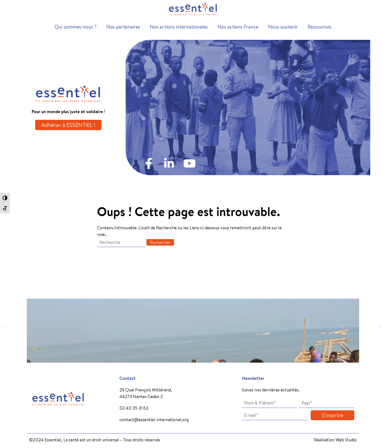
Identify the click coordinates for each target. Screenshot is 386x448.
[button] (5, 327)
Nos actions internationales (179, 26)
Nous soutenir (283, 26)
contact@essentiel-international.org (154, 420)
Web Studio (346, 440)
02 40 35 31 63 (133, 408)
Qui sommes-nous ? (75, 26)
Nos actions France (238, 26)
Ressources (319, 26)
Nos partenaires (123, 26)
